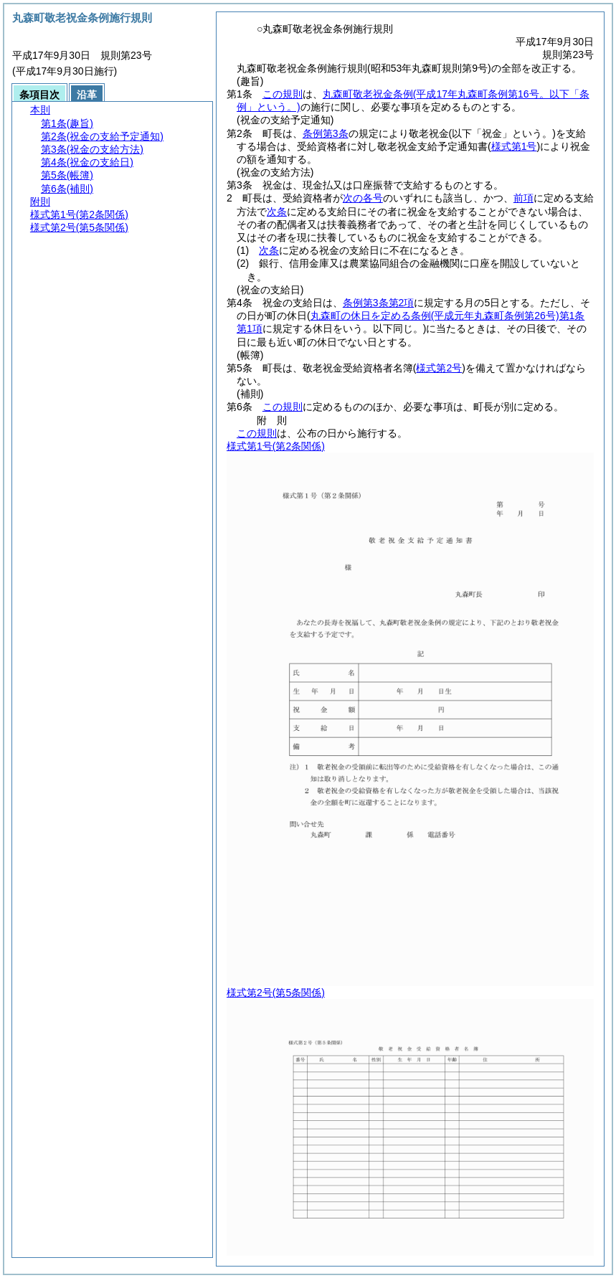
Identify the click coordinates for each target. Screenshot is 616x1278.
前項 (523, 198)
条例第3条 (326, 133)
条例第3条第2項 (378, 302)
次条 (277, 211)
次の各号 (363, 198)
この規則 (282, 94)
